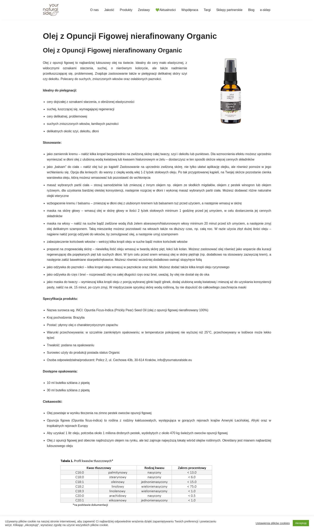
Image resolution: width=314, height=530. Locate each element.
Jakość (109, 10)
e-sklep (265, 10)
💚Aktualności (165, 10)
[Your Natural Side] (51, 10)
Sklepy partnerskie (229, 10)
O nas (94, 10)
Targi (206, 10)
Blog (251, 10)
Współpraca (189, 10)
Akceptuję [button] (301, 523)
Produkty (125, 10)
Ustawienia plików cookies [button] (273, 523)
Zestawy (143, 10)
